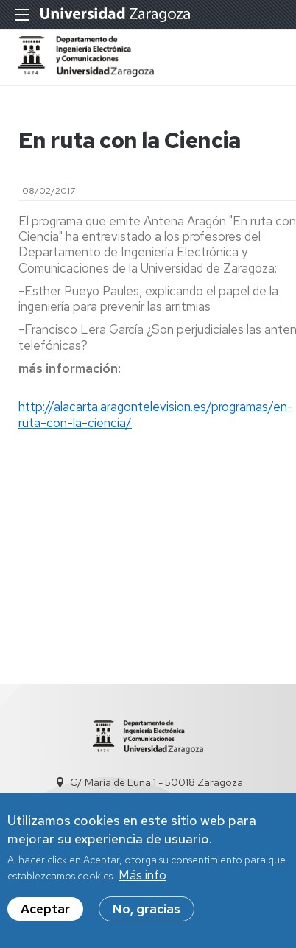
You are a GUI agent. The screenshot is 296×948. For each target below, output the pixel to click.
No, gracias (146, 914)
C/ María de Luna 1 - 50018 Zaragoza (156, 782)
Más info (142, 880)
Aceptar (45, 914)
